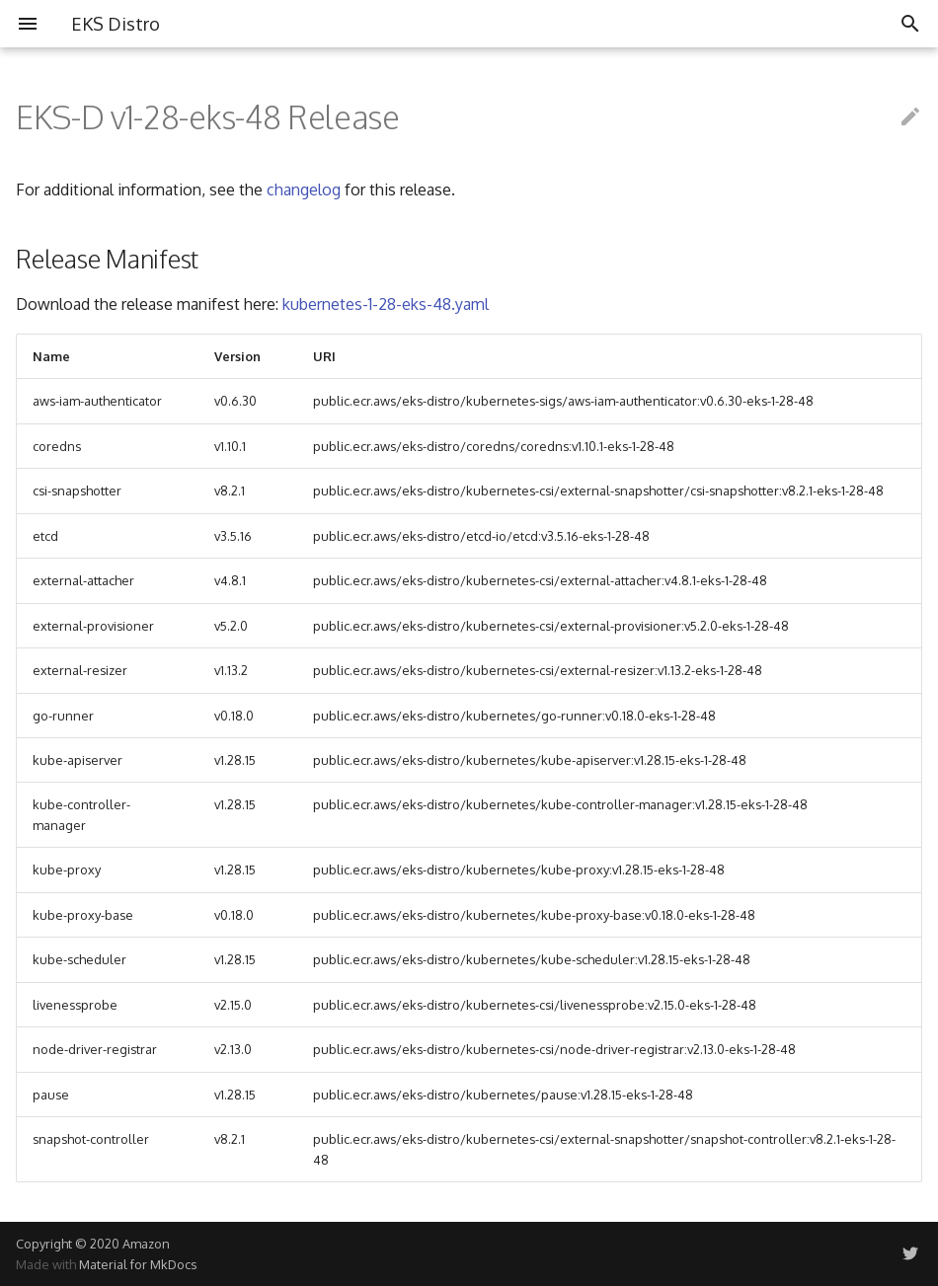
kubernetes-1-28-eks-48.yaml (385, 304)
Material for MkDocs (137, 1264)
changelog (304, 189)
